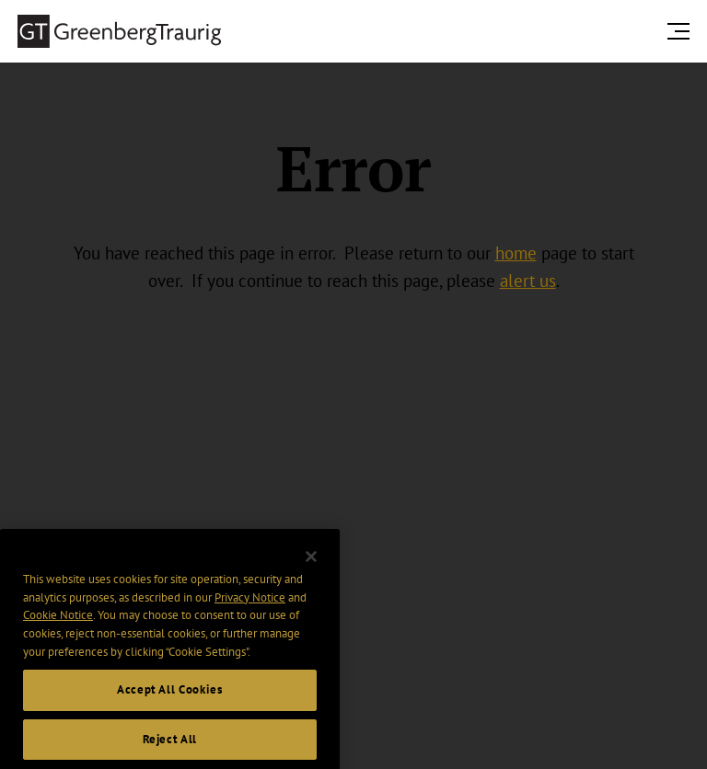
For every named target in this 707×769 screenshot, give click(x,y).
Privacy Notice (249, 607)
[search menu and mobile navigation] (682, 31)
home (516, 253)
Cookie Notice (58, 626)
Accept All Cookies (170, 700)
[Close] (311, 567)
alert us (528, 281)
